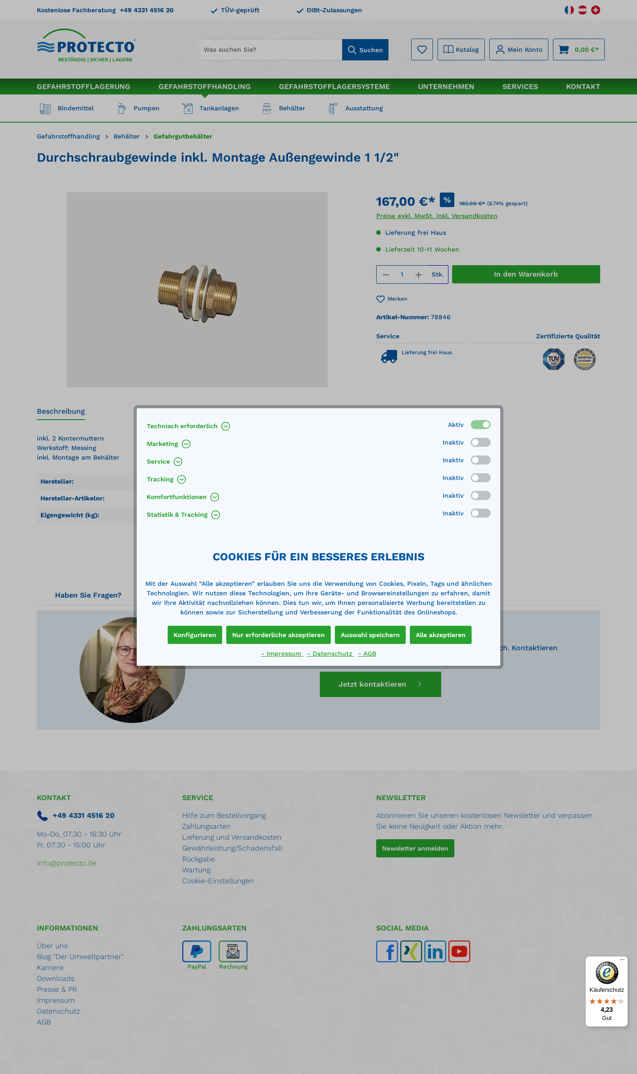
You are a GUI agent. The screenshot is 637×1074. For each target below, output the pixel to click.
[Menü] (622, 961)
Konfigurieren (195, 634)
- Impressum (282, 653)
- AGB (367, 653)
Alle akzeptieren (441, 634)
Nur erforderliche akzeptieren (278, 634)
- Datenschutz (330, 653)
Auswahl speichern (370, 634)
